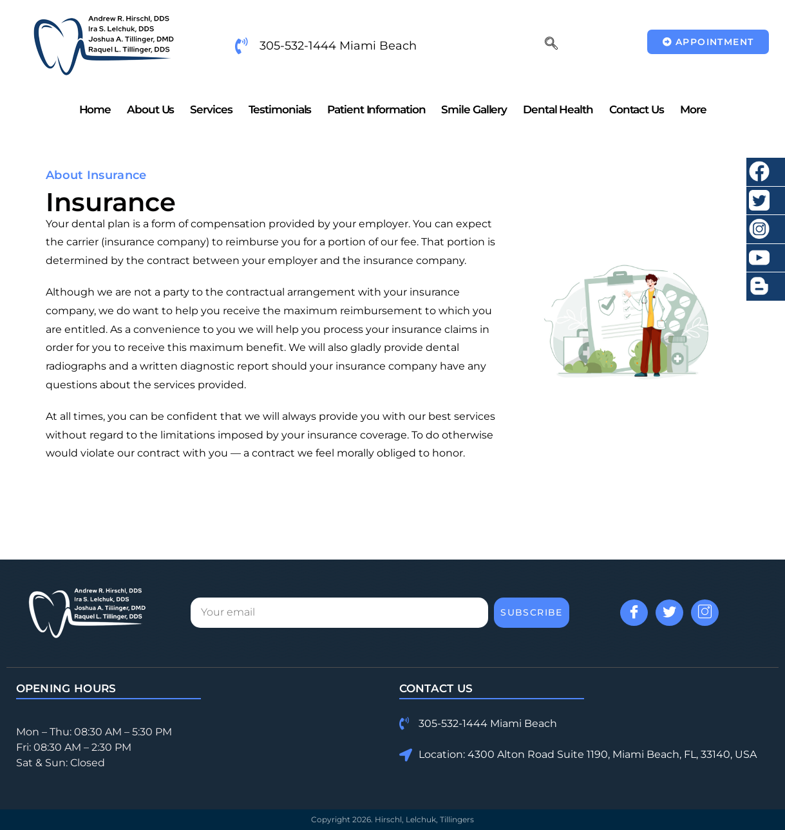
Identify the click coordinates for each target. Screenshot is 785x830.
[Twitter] (669, 612)
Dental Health (558, 109)
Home (95, 109)
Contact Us (636, 109)
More (693, 109)
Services (211, 109)
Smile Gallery (474, 109)
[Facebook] (634, 612)
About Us (150, 109)
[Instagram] (705, 612)
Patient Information (376, 109)
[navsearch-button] (551, 44)
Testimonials (280, 109)
